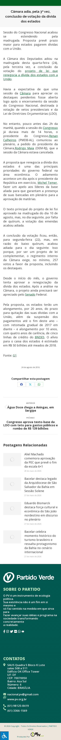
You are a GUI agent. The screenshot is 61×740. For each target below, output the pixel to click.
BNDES (39, 337)
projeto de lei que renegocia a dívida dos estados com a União (30, 75)
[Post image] (12, 459)
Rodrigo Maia (24, 148)
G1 (15, 355)
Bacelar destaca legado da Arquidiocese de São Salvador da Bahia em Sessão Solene (40, 485)
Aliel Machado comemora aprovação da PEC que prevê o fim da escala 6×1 (40, 460)
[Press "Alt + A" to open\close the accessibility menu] (4, 735)
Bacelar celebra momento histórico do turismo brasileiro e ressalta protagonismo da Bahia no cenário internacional (40, 542)
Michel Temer (47, 183)
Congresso (50, 128)
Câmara (25, 93)
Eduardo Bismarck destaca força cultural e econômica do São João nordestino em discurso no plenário (41, 511)
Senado (30, 294)
